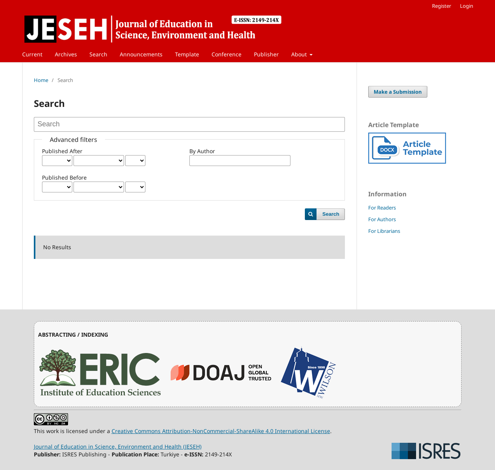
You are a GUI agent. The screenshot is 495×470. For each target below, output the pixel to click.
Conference (226, 54)
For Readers (382, 207)
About (299, 54)
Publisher (266, 54)
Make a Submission (398, 91)
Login (466, 5)
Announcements (141, 54)
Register (441, 5)
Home (41, 80)
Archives (66, 54)
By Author (202, 151)
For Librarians (384, 230)
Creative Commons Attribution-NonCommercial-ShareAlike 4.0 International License (221, 431)
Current (32, 54)
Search (98, 54)
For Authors (382, 219)
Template (187, 54)
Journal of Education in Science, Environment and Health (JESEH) (117, 446)
